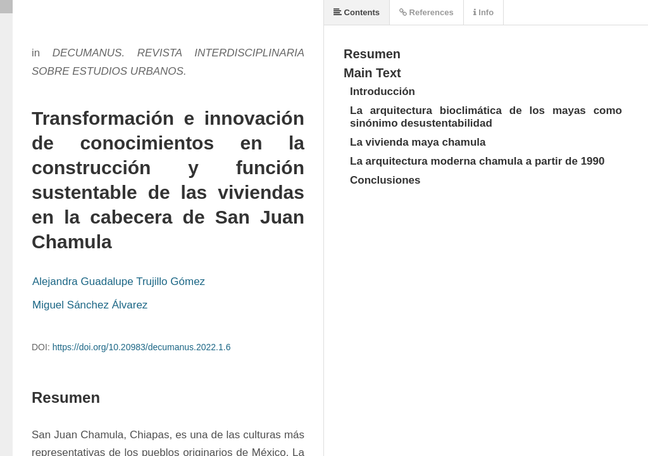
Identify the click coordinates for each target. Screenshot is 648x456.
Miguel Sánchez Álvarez (89, 305)
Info (483, 12)
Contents (356, 12)
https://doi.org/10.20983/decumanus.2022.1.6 (142, 347)
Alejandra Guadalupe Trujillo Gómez (118, 282)
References (426, 12)
